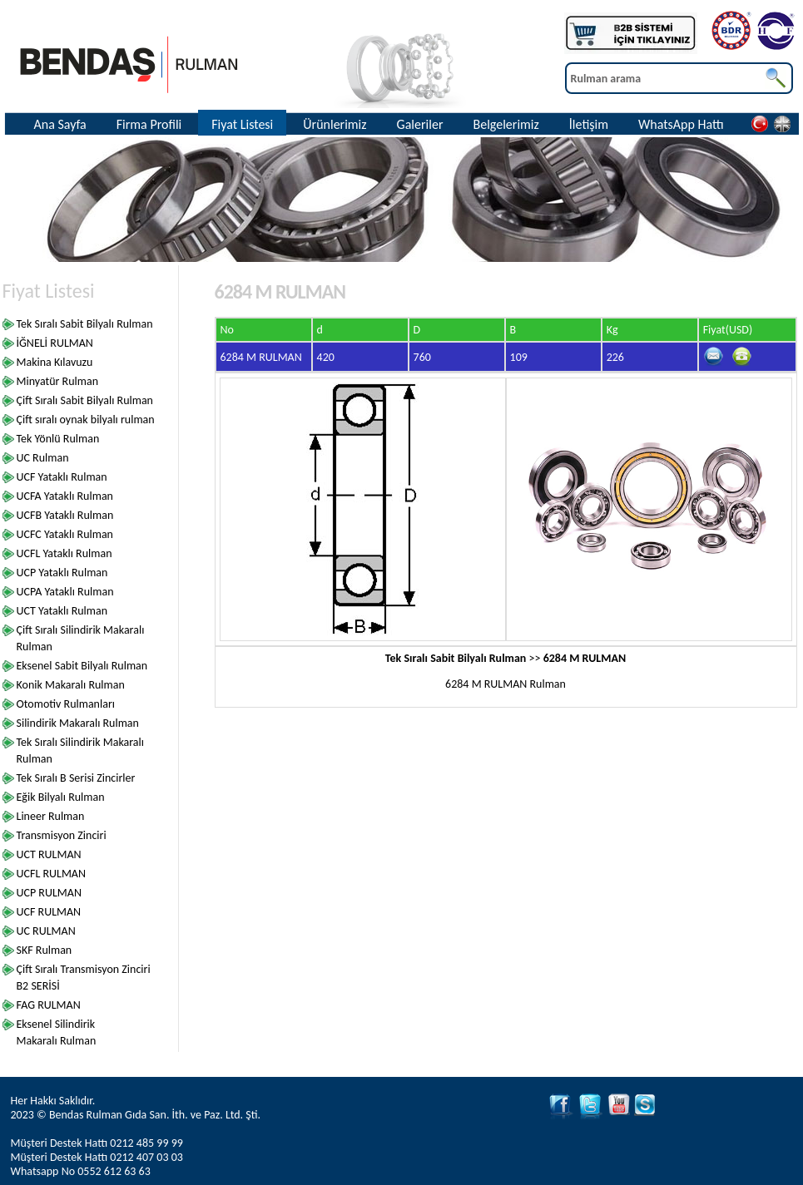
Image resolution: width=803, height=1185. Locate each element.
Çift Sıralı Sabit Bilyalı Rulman (85, 400)
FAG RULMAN (49, 1005)
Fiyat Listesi (242, 124)
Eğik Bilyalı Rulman (61, 797)
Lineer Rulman (51, 816)
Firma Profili (149, 124)
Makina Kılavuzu (55, 362)
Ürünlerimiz (334, 124)
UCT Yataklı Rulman (62, 611)
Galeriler (420, 124)
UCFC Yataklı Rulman (65, 534)
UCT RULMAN (49, 854)
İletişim (588, 124)
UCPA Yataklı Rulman (65, 592)
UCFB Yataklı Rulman (65, 515)
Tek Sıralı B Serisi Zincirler (76, 778)
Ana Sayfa (60, 124)
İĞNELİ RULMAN (55, 343)
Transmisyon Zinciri (62, 835)
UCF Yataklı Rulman (62, 477)
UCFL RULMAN (52, 874)
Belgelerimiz (505, 124)
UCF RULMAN (49, 912)
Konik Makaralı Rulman (71, 685)
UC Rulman (43, 458)
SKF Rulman (44, 950)
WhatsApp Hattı (681, 124)
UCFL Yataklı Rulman (64, 553)
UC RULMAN (46, 931)
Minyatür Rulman (58, 381)
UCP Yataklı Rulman (62, 572)
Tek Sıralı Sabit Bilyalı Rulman (85, 324)
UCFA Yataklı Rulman (65, 496)
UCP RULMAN (49, 893)
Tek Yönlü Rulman (58, 439)
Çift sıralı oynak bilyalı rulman (86, 419)
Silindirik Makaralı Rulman (78, 723)
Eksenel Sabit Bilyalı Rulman (82, 666)
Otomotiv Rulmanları (66, 704)
